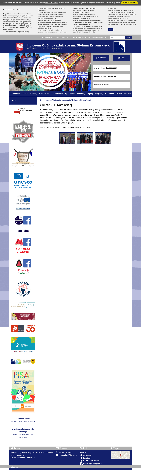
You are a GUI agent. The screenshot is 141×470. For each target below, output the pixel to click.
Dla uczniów (44, 94)
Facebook (85, 458)
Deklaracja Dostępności (91, 463)
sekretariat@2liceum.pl (66, 455)
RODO (119, 94)
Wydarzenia (70, 94)
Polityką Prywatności (51, 3)
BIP (83, 452)
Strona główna (47, 37)
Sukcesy (33, 94)
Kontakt (127, 94)
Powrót (15, 100)
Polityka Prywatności (89, 461)
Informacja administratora (96, 37)
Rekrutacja (109, 94)
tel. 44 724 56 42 (64, 452)
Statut (121, 58)
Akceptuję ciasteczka (129, 3)
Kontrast (82, 37)
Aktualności (15, 94)
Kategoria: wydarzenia (62, 100)
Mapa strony (59, 37)
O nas (25, 94)
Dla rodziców (57, 94)
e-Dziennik (101, 58)
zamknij (111, 29)
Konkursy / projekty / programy (90, 94)
